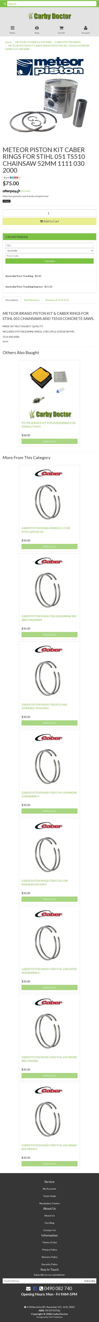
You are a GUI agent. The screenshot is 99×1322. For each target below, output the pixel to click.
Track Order (49, 1196)
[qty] (49, 245)
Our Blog (49, 1222)
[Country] (49, 250)
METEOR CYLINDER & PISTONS (33, 42)
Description (11, 299)
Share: (12, 177)
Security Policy (49, 1264)
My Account (49, 1188)
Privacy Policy (49, 1249)
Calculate (49, 260)
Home (8, 42)
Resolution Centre (49, 1203)
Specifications (32, 299)
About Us (49, 1215)
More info (16, 191)
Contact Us (49, 1230)
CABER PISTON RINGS (68, 42)
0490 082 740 (55, 1288)
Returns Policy (50, 1256)
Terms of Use (49, 1242)
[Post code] (49, 255)
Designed (41, 1317)
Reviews (57, 299)
